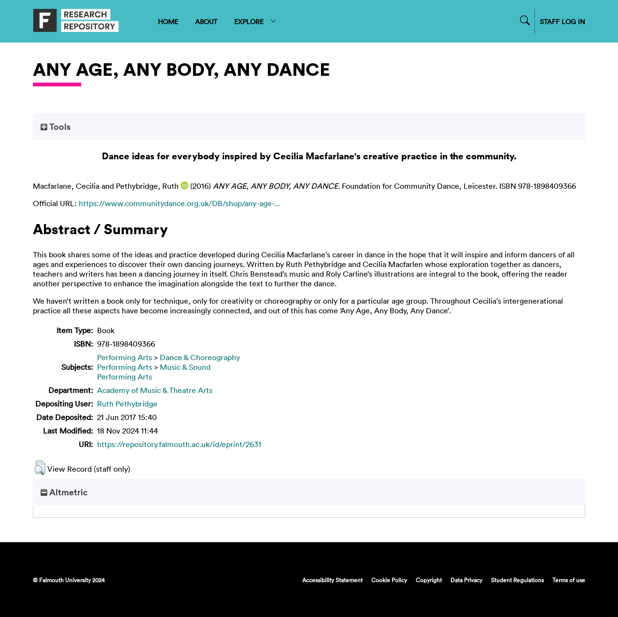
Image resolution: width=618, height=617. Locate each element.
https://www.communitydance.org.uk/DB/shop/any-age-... (180, 203)
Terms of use (568, 579)
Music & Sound (185, 367)
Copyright (429, 579)
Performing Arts (124, 357)
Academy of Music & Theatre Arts (154, 390)
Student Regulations (517, 579)
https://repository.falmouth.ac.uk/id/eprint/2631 (179, 444)
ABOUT (206, 21)
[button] (39, 468)
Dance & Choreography (200, 357)
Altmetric (64, 492)
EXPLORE (255, 21)
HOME (168, 21)
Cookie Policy (389, 579)
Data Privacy (466, 579)
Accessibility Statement (332, 579)
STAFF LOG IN (562, 21)
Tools (55, 126)
